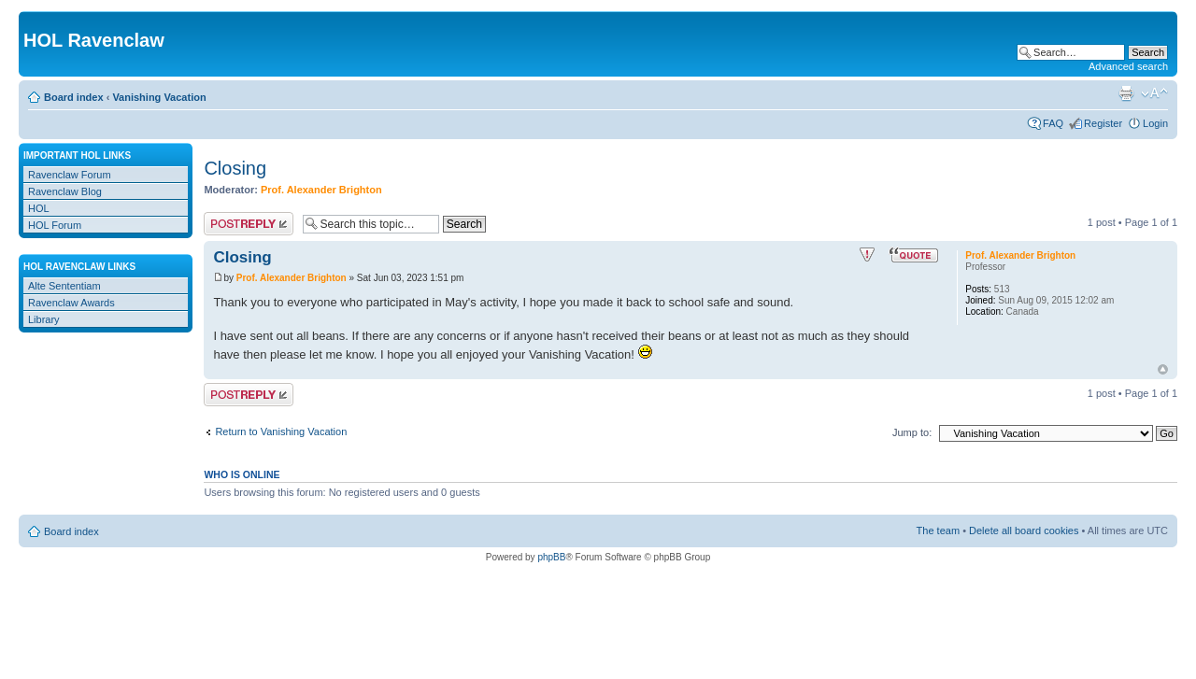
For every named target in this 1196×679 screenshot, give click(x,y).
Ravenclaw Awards (71, 302)
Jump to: (912, 432)
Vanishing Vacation (159, 97)
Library (44, 319)
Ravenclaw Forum (69, 174)
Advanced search (1128, 66)
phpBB (551, 557)
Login (1155, 123)
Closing (235, 168)
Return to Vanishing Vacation (281, 431)
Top (1163, 369)
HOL (39, 208)
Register (1103, 123)
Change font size (1154, 93)
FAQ (1053, 123)
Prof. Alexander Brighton (321, 189)
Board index (74, 97)
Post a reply (248, 223)
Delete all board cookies (1023, 530)
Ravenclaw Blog (65, 191)
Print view (1126, 93)
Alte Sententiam (64, 285)
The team (938, 530)
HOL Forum (54, 225)
